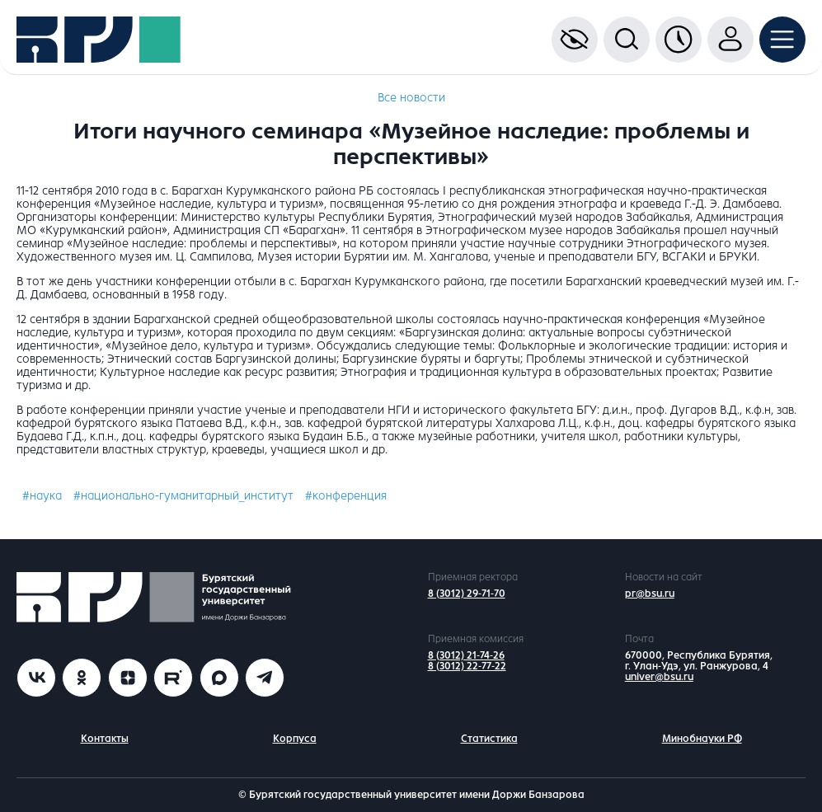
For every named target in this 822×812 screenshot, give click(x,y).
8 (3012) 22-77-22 (467, 666)
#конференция (346, 496)
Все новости (411, 98)
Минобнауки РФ (702, 739)
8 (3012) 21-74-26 (466, 655)
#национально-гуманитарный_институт (183, 496)
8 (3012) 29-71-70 (466, 593)
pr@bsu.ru (649, 593)
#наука (42, 496)
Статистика (489, 739)
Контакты (105, 739)
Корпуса (295, 739)
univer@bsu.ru (659, 677)
